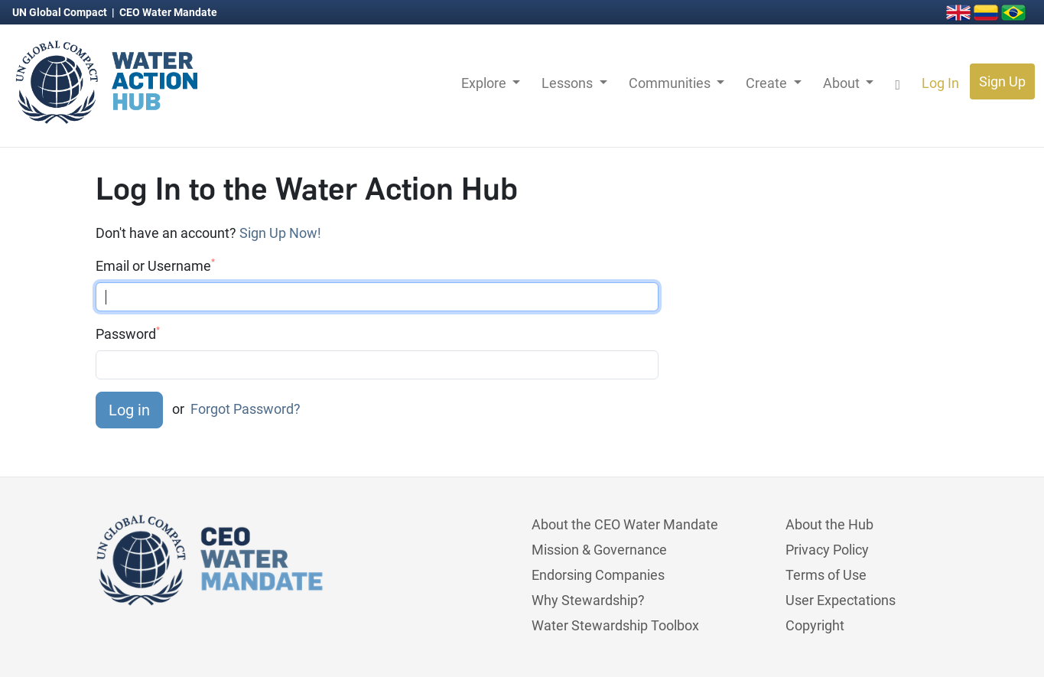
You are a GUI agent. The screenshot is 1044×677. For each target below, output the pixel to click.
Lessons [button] (569, 83)
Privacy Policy (827, 550)
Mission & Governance (599, 550)
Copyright (814, 625)
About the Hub (829, 524)
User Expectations (840, 600)
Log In (940, 83)
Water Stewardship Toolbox (615, 625)
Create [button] (768, 83)
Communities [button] (671, 83)
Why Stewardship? (588, 600)
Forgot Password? (245, 409)
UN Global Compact (60, 12)
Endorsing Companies (598, 575)
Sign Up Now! (280, 233)
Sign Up (1002, 81)
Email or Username (155, 265)
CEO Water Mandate (168, 12)
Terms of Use (826, 575)
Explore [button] (485, 83)
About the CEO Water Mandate (625, 524)
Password (128, 333)
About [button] (843, 83)
